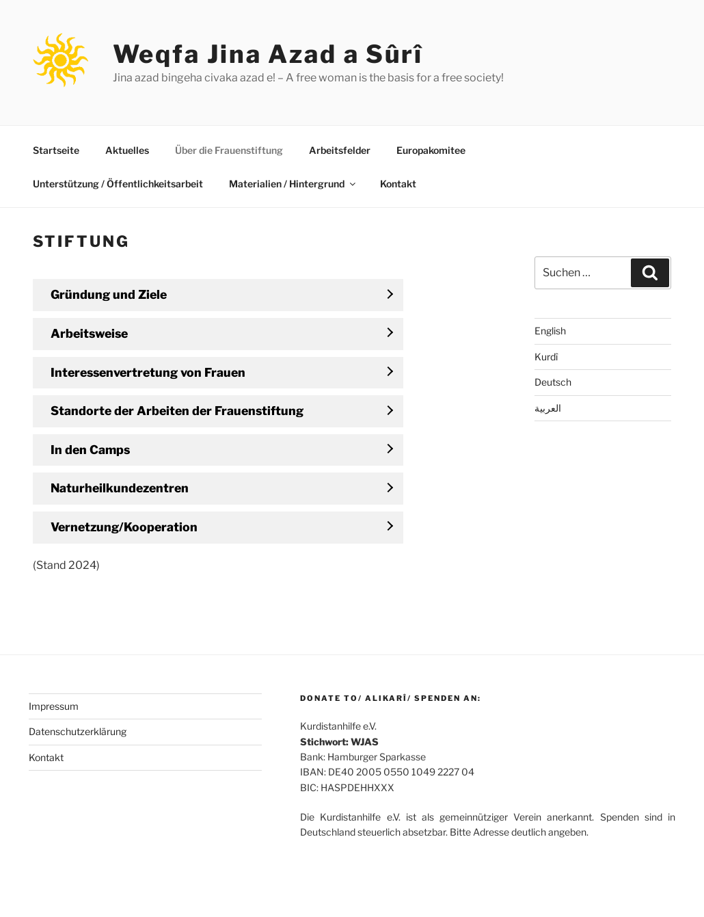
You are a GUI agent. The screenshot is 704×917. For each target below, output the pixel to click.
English (550, 330)
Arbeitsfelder (339, 150)
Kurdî (546, 356)
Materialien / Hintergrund (293, 183)
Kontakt (398, 183)
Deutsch (552, 382)
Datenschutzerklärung (77, 731)
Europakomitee (430, 150)
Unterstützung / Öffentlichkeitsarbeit (118, 183)
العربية (547, 408)
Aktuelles (127, 150)
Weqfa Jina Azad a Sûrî (268, 54)
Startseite (56, 150)
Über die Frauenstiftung (229, 150)
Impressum (54, 706)
